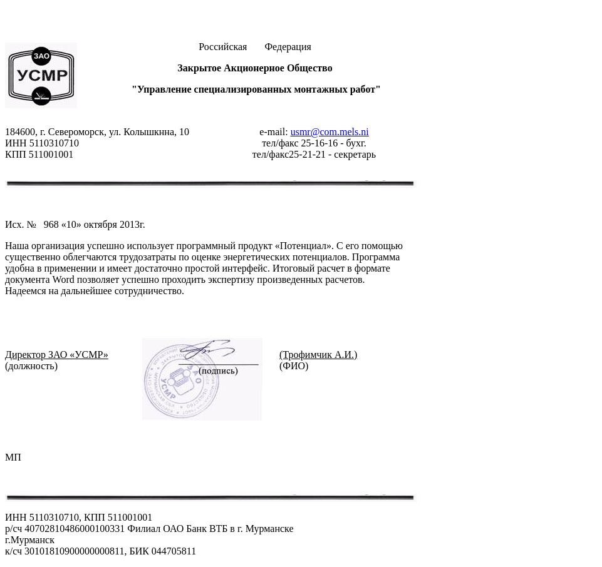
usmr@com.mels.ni (330, 131)
